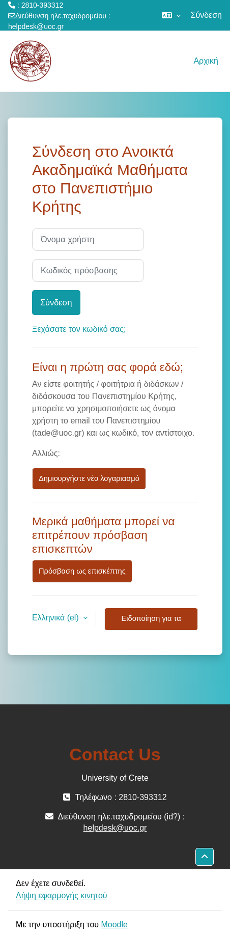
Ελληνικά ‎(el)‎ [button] (56, 617)
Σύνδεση (206, 15)
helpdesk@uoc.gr (36, 26)
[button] (171, 15)
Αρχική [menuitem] (205, 60)
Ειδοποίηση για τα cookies (151, 622)
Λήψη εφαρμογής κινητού (61, 895)
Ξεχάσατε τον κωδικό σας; (79, 329)
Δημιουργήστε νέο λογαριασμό (89, 478)
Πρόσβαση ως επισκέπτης (82, 571)
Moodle (114, 924)
